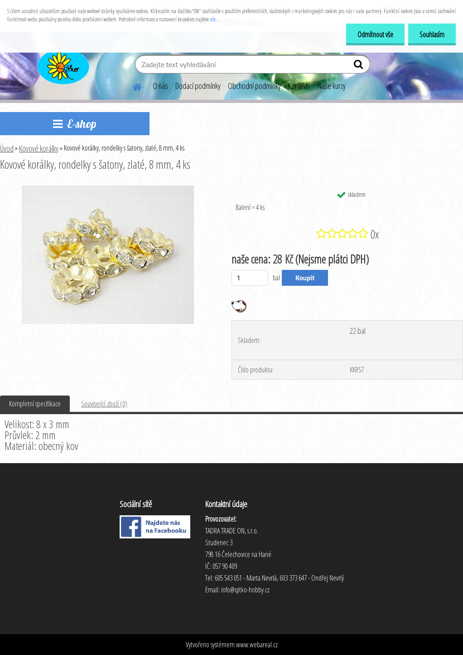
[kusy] (250, 278)
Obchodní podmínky (254, 85)
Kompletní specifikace (35, 404)
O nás (160, 85)
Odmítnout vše (375, 34)
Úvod (7, 148)
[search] (359, 66)
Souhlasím (432, 34)
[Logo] (62, 65)
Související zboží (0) (104, 404)
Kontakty (299, 85)
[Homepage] (132, 85)
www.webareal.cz (257, 645)
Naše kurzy (332, 85)
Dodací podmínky (198, 85)
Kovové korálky (38, 148)
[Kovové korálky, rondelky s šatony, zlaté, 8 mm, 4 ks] (108, 189)
